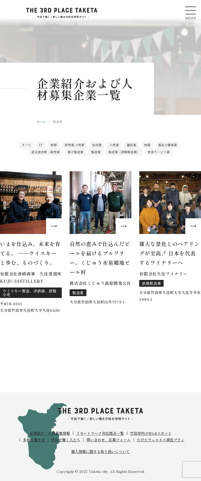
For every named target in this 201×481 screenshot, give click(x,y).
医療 (54, 145)
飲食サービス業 (159, 152)
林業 (147, 145)
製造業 (95, 152)
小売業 (114, 145)
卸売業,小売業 (74, 145)
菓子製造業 (75, 152)
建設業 (131, 145)
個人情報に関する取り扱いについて (100, 452)
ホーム (41, 121)
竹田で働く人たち (65, 439)
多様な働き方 (34, 439)
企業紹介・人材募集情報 (50, 433)
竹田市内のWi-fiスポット (151, 433)
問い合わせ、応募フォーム (109, 439)
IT (41, 145)
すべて (26, 145)
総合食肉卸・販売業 (45, 152)
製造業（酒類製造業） (124, 152)
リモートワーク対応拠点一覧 (100, 433)
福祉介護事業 (167, 145)
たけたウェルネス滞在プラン (161, 439)
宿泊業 (97, 145)
